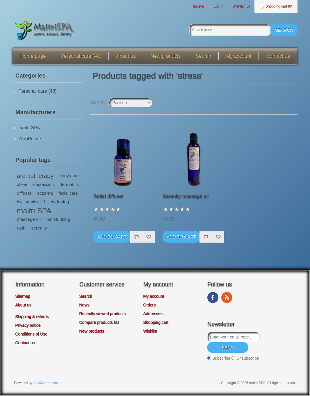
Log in (218, 6)
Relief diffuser (108, 196)
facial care (68, 193)
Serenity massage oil (186, 196)
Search (203, 56)
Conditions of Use (31, 334)
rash (21, 227)
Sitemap (22, 296)
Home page (33, 56)
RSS (226, 297)
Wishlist (150, 331)
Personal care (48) (80, 56)
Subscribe (221, 358)
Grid (282, 102)
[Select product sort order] (130, 102)
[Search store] (230, 30)
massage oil (29, 219)
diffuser (24, 193)
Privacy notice (28, 325)
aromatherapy (35, 176)
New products (165, 56)
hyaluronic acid (31, 202)
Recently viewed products (102, 313)
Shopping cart (155, 322)
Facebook (212, 297)
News (84, 305)
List (292, 102)
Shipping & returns (32, 316)
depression (43, 184)
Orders (149, 305)
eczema (45, 193)
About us (126, 56)
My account (238, 56)
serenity (39, 227)
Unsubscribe (247, 358)
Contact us (278, 56)
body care (69, 175)
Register (197, 6)
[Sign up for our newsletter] (233, 337)
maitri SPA (29, 127)
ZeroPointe (29, 138)
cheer (22, 184)
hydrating (60, 201)
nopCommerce (45, 383)
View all (26, 240)
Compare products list (99, 322)
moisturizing (58, 219)
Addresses (153, 313)
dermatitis (69, 184)
